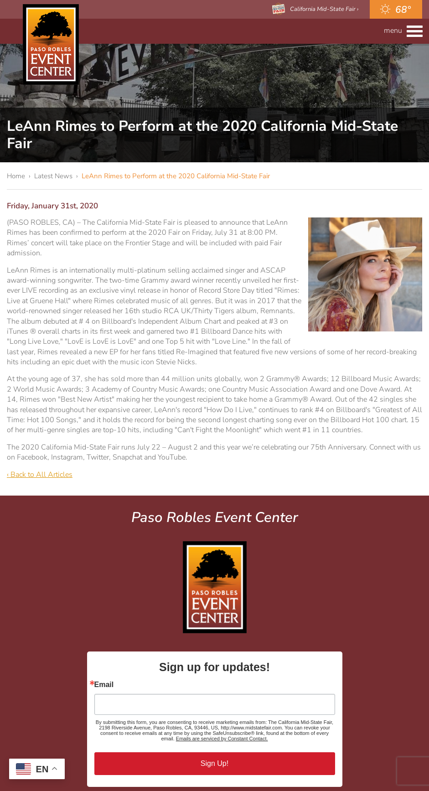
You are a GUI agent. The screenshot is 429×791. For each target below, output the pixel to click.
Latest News (53, 176)
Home (16, 176)
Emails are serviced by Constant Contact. (222, 738)
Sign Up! (214, 763)
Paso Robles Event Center (51, 44)
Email (104, 684)
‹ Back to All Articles (39, 475)
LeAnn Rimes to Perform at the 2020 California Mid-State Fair (176, 176)
